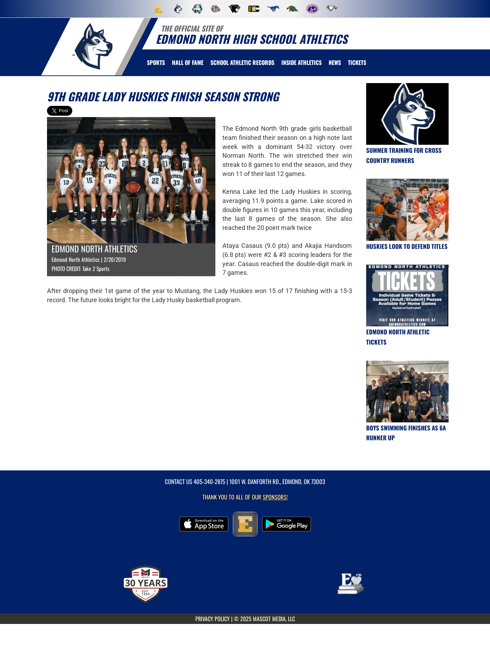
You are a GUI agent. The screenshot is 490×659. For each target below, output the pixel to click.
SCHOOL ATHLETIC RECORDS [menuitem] (242, 62)
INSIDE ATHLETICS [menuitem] (301, 62)
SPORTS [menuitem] (156, 62)
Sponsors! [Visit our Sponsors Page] (275, 496)
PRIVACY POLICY (212, 618)
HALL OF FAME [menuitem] (187, 62)
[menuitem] (158, 9)
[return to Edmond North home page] (92, 46)
